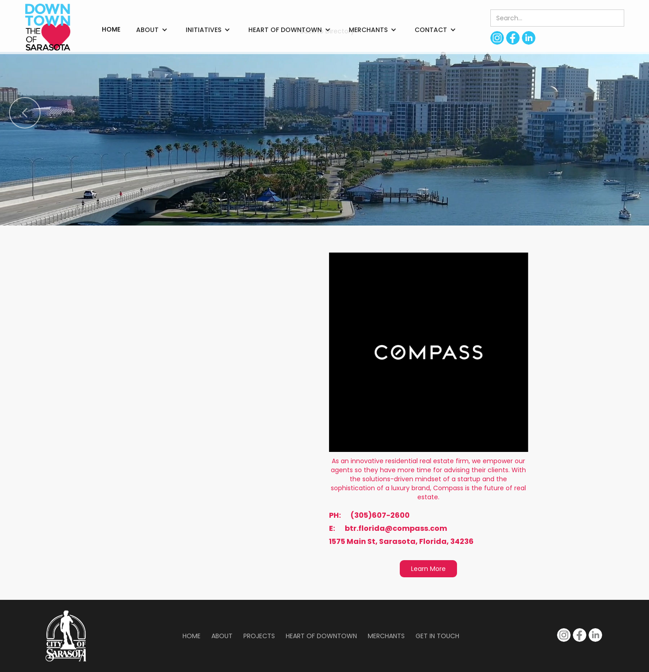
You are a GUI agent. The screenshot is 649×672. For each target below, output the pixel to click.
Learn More (428, 568)
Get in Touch (437, 635)
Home (192, 635)
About (222, 635)
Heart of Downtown (321, 635)
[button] (152, 29)
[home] (47, 27)
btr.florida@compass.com (396, 529)
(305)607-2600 (380, 515)
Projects (259, 635)
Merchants (386, 635)
